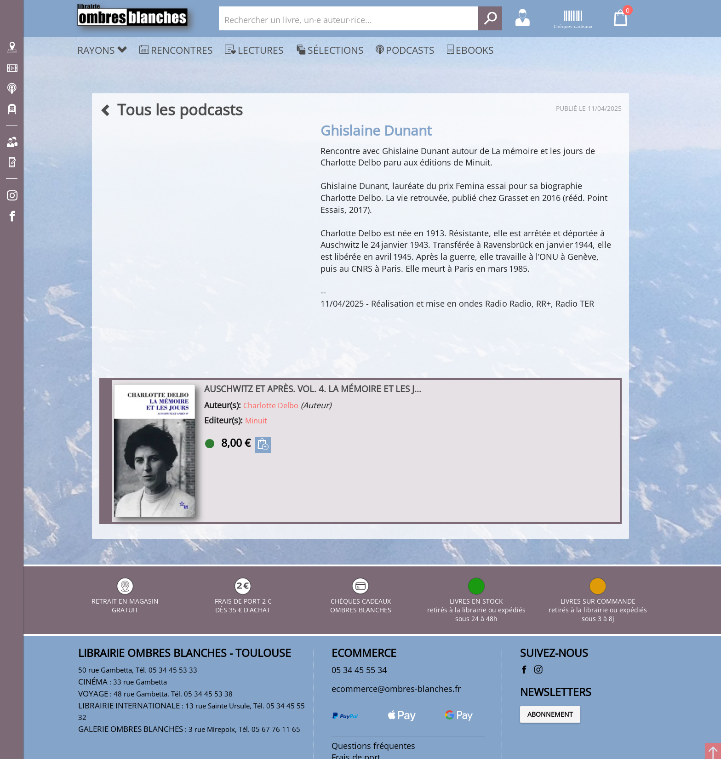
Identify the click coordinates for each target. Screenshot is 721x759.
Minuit (256, 421)
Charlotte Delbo (270, 406)
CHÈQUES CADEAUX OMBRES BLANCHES (360, 601)
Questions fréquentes (373, 746)
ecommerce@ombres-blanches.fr (396, 689)
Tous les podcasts (171, 109)
